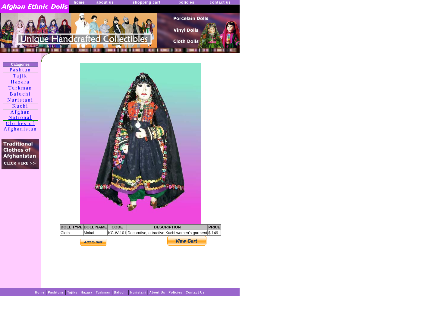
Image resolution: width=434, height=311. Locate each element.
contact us (220, 2)
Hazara (20, 81)
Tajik (20, 75)
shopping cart (146, 2)
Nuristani (20, 99)
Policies (175, 292)
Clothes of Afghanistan (20, 126)
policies (186, 2)
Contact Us (195, 292)
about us (105, 2)
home (79, 2)
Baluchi (20, 93)
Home (40, 292)
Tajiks (72, 292)
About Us (157, 292)
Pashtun (20, 69)
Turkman (20, 87)
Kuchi (20, 105)
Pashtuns (56, 292)
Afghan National (20, 114)
